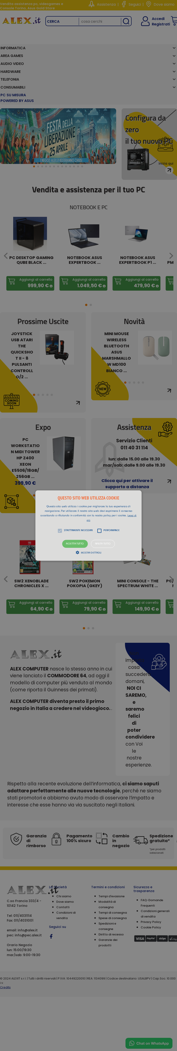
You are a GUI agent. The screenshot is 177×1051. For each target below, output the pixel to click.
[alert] (88, 525)
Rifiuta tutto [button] (103, 543)
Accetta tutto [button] (75, 543)
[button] (88, 525)
